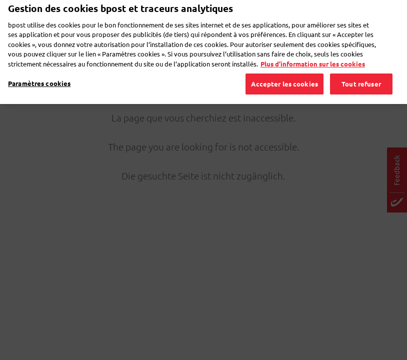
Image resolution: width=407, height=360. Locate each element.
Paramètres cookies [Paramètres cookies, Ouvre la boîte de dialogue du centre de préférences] (39, 70)
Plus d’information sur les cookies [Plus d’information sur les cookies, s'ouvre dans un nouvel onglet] (312, 51)
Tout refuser (361, 71)
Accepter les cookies (284, 71)
